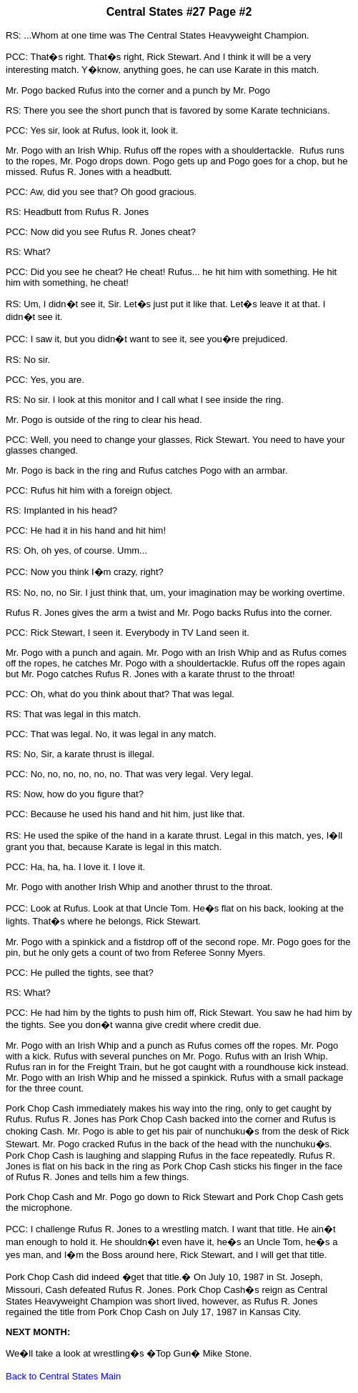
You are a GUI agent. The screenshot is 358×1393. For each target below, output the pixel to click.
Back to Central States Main (63, 1376)
